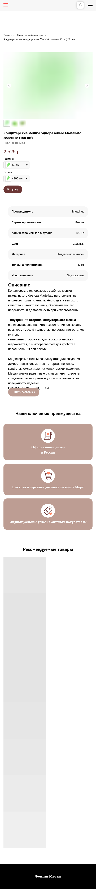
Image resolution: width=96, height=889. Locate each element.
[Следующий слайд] (87, 86)
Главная (7, 35)
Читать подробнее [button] (24, 392)
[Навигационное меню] (90, 5)
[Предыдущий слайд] (9, 86)
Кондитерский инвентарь (30, 35)
